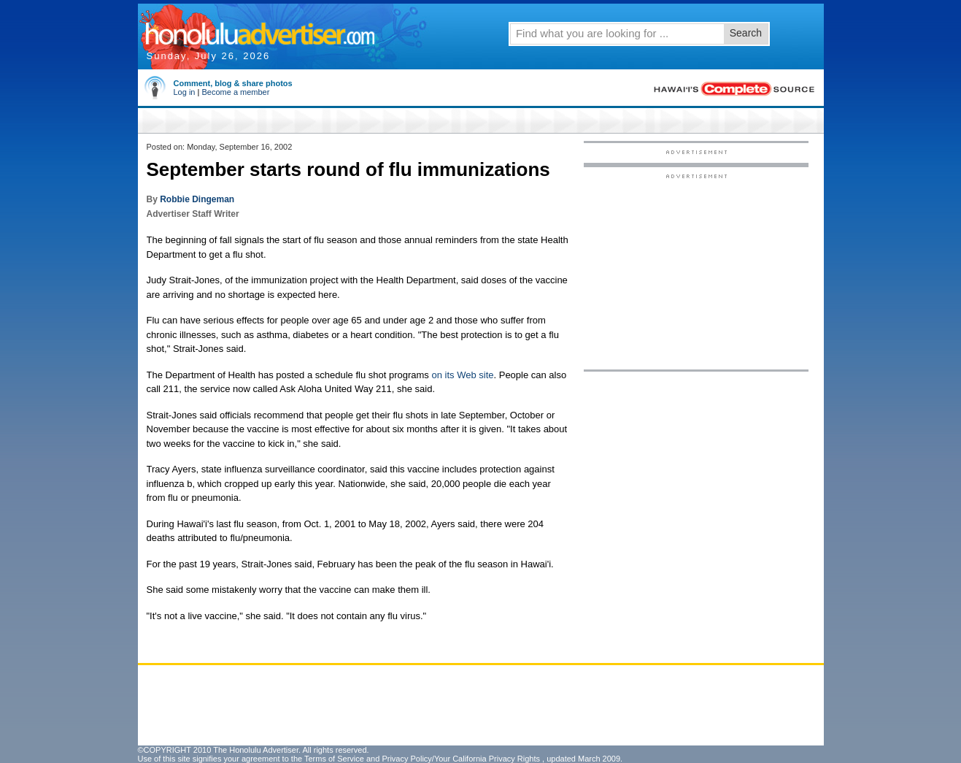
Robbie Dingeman (197, 199)
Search (746, 33)
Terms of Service (334, 758)
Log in (185, 92)
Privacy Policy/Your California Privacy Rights (461, 758)
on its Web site (462, 374)
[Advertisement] (696, 271)
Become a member (235, 92)
